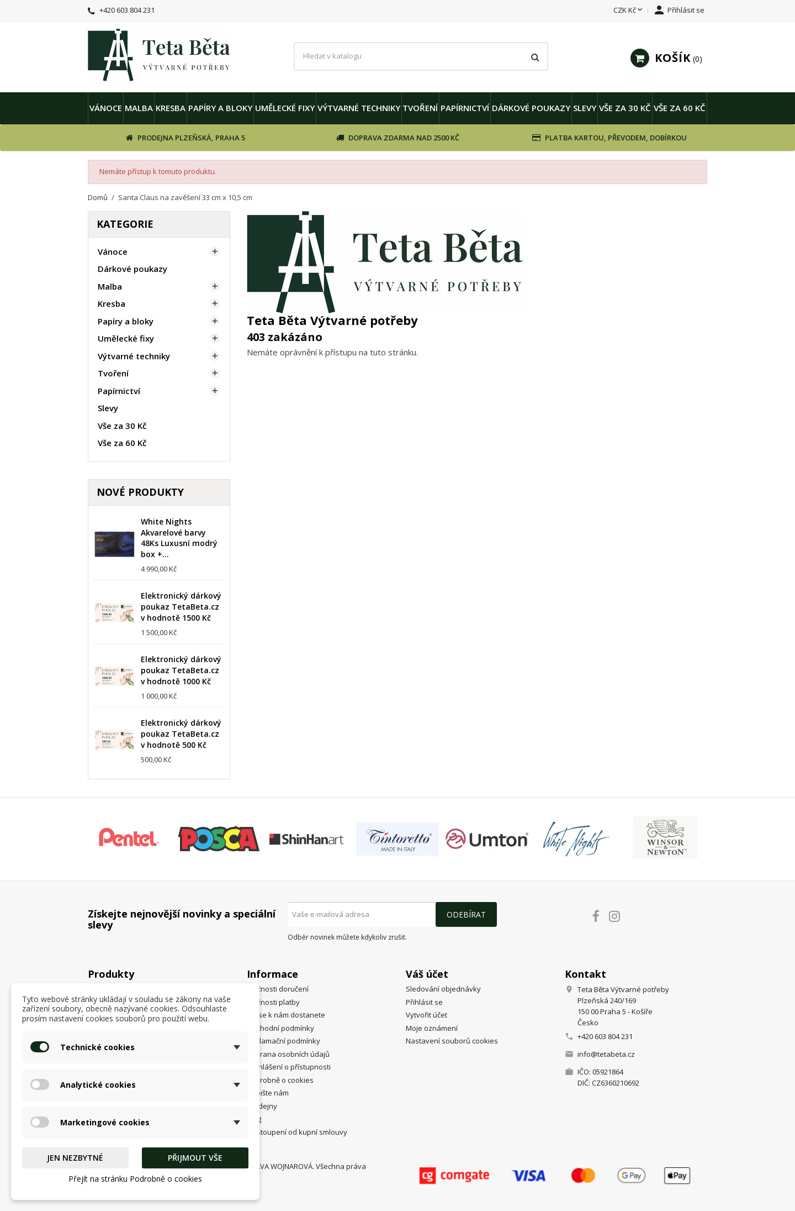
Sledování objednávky (443, 989)
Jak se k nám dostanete (286, 1015)
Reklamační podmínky (283, 1041)
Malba (139, 107)
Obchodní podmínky (280, 1028)
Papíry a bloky (220, 107)
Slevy (584, 107)
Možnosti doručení (278, 989)
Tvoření (420, 107)
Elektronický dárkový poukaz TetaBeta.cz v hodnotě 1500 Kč (181, 606)
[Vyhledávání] (421, 56)
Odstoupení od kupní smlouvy (297, 1132)
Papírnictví (465, 107)
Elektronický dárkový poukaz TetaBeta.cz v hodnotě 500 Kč (181, 733)
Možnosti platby (273, 1002)
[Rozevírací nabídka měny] (628, 10)
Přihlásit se (424, 1002)
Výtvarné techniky (358, 107)
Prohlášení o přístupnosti (289, 1067)
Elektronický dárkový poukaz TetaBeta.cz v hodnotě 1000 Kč (181, 670)
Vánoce (105, 107)
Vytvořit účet (426, 1015)
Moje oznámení (432, 1028)
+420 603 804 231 (127, 10)
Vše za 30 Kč (625, 107)
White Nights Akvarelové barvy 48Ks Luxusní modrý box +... (179, 537)
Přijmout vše (195, 1157)
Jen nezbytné (75, 1157)
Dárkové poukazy (531, 107)
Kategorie (125, 223)
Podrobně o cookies (280, 1080)
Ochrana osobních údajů (288, 1054)
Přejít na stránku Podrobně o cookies (135, 1178)
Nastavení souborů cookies (452, 1041)
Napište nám (268, 1093)
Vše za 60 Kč (680, 107)
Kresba (171, 107)
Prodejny (262, 1106)
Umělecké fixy (285, 107)
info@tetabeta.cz (606, 1054)
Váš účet (427, 974)
